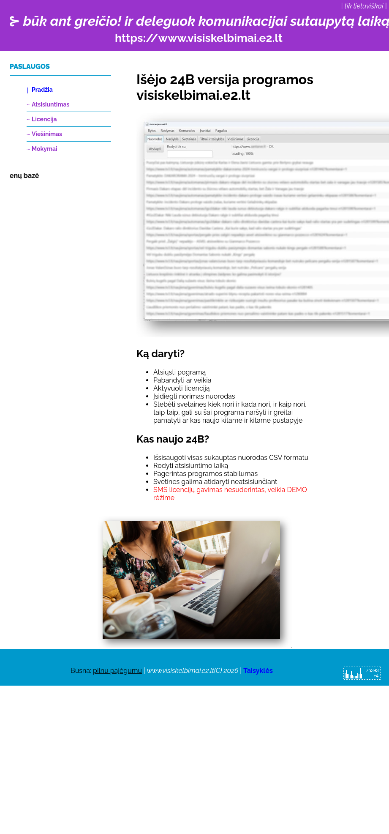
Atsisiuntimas (50, 104)
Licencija (44, 119)
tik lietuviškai (364, 6)
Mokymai (44, 148)
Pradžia (42, 89)
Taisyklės (258, 671)
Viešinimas (47, 134)
